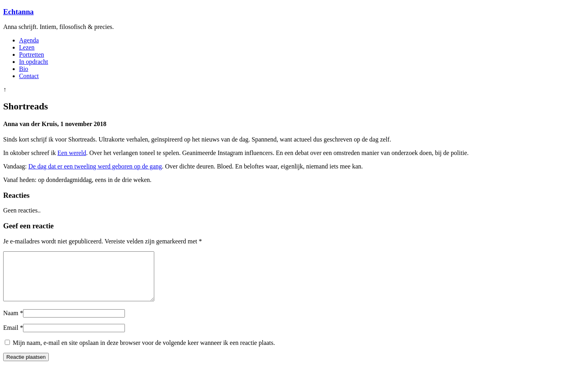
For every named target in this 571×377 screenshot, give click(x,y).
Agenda (29, 40)
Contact (29, 76)
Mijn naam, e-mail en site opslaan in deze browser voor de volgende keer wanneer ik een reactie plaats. (144, 352)
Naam (10, 322)
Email (10, 337)
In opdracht (33, 61)
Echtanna (18, 12)
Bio (23, 68)
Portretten (31, 54)
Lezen (26, 47)
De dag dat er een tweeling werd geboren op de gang (95, 166)
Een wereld (71, 152)
